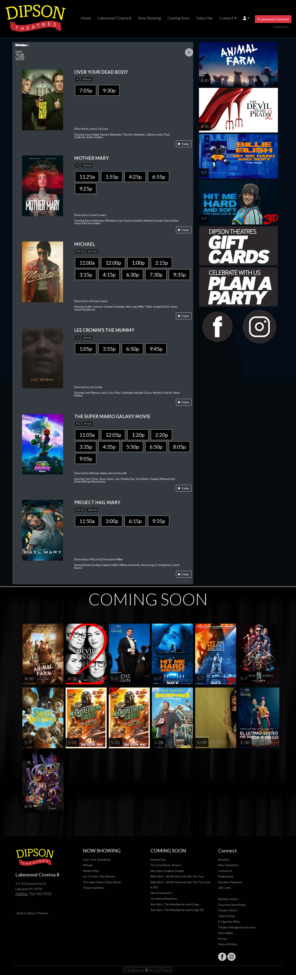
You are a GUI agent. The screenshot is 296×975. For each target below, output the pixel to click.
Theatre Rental (227, 910)
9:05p (85, 458)
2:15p (161, 263)
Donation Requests (230, 882)
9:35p (179, 274)
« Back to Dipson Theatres (31, 913)
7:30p (156, 274)
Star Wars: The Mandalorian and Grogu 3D (177, 910)
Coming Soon (179, 18)
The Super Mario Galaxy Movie (102, 882)
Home (86, 18)
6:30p (132, 274)
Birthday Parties (228, 899)
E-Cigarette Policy (229, 921)
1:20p (138, 435)
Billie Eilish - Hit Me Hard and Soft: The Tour (177, 876)
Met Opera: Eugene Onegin (167, 871)
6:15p (135, 521)
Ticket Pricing (226, 916)
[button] (246, 18)
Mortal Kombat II (161, 893)
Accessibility (225, 933)
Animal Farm (158, 859)
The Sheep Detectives (163, 898)
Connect (226, 18)
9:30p (109, 90)
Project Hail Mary (93, 887)
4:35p (109, 447)
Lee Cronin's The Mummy (99, 876)
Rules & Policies (228, 944)
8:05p (179, 447)
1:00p (138, 263)
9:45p (156, 349)
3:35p (85, 447)
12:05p (113, 435)
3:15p (85, 274)
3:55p (109, 349)
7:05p (85, 90)
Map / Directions (228, 865)
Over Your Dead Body (97, 859)
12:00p (113, 263)
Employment (226, 876)
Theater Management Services (237, 927)
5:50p (132, 447)
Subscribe (204, 18)
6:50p (132, 349)
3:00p (111, 521)
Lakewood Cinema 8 (115, 18)
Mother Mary (91, 871)
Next (189, 52)
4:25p (135, 177)
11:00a (87, 263)
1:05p (85, 349)
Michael (87, 865)
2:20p (161, 435)
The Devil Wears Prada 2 (166, 865)
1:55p (111, 177)
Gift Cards (224, 887)
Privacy (222, 938)
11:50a (87, 521)
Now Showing (149, 18)
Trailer (183, 144)
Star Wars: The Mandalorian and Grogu (174, 904)
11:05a (87, 435)
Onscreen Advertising (231, 904)
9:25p (85, 188)
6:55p (158, 177)
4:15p (109, 274)
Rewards (223, 859)
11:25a (87, 177)
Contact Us (225, 871)
